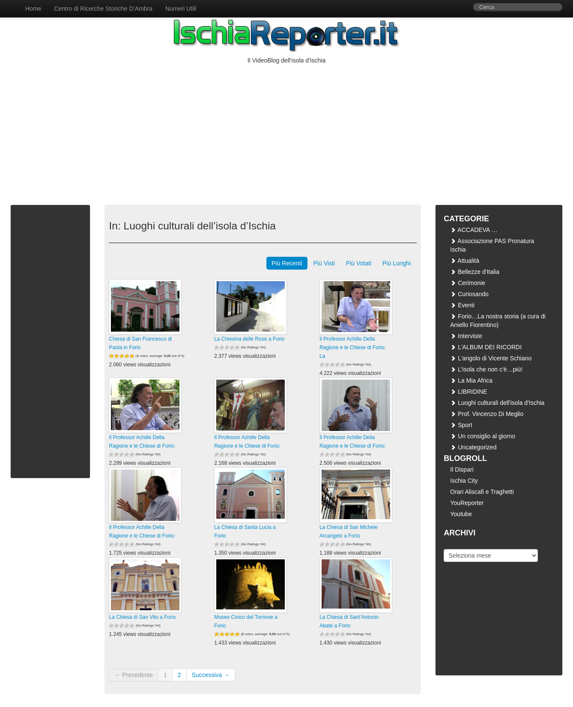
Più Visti (324, 263)
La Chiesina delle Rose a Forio (249, 339)
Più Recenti (287, 263)
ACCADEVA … (473, 229)
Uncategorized (473, 447)
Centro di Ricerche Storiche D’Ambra (103, 8)
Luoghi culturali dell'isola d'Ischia (497, 402)
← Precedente (133, 674)
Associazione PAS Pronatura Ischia (492, 245)
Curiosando (469, 294)
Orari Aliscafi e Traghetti (482, 491)
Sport (461, 425)
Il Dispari (461, 469)
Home (33, 8)
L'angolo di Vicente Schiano (490, 358)
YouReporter (466, 502)
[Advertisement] (286, 129)
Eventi (462, 305)
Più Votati (358, 263)
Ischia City (464, 480)
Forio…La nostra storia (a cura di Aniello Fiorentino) (498, 320)
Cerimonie (467, 282)
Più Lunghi (396, 263)
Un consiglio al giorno (482, 436)
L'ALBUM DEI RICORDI (486, 347)
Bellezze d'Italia (474, 271)
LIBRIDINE (468, 391)
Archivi (453, 542)
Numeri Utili (180, 8)
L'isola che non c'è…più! (486, 369)
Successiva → (211, 674)
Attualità (464, 260)
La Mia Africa (471, 380)
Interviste (466, 336)
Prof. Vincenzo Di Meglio (486, 413)
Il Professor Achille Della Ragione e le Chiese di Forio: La (352, 347)
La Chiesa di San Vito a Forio (142, 617)
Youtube (461, 514)
